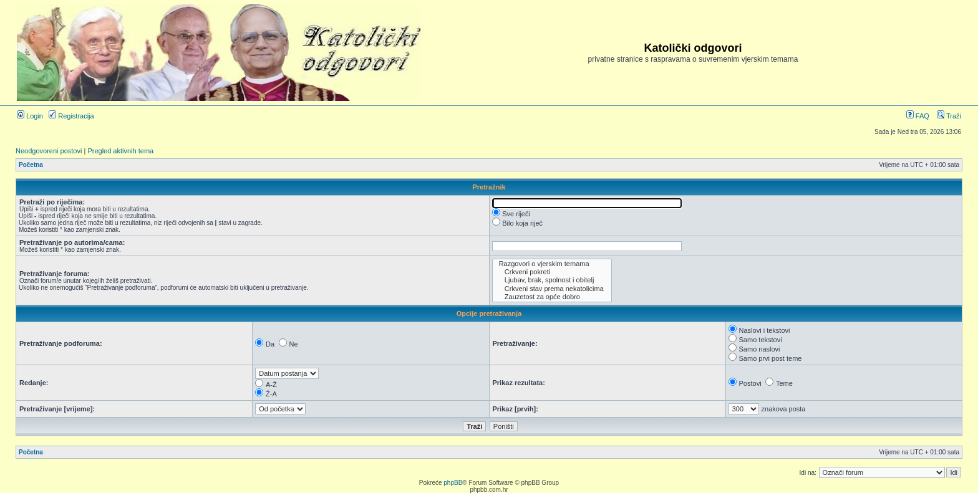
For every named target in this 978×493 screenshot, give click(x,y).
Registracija (71, 116)
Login (30, 116)
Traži (949, 116)
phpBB (452, 482)
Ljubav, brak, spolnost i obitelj (552, 280)
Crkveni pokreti (552, 272)
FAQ (917, 116)
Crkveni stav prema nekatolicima (552, 289)
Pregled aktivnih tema (120, 151)
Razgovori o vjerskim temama (552, 264)
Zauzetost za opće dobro (552, 297)
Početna (31, 164)
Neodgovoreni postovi (49, 151)
